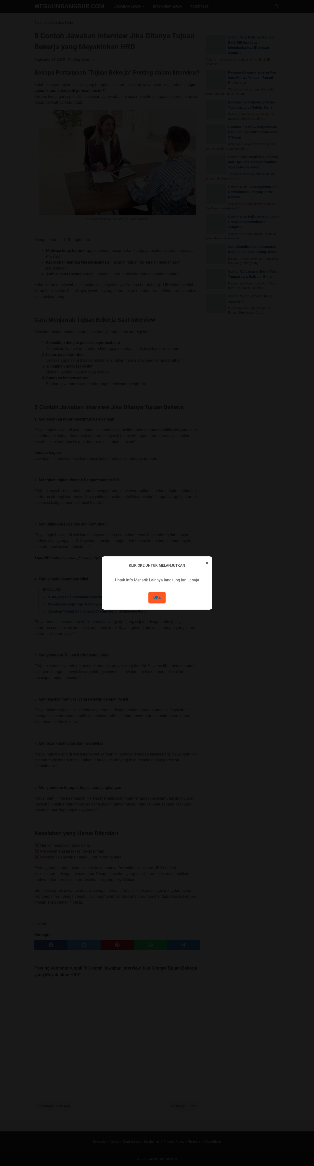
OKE (157, 597)
